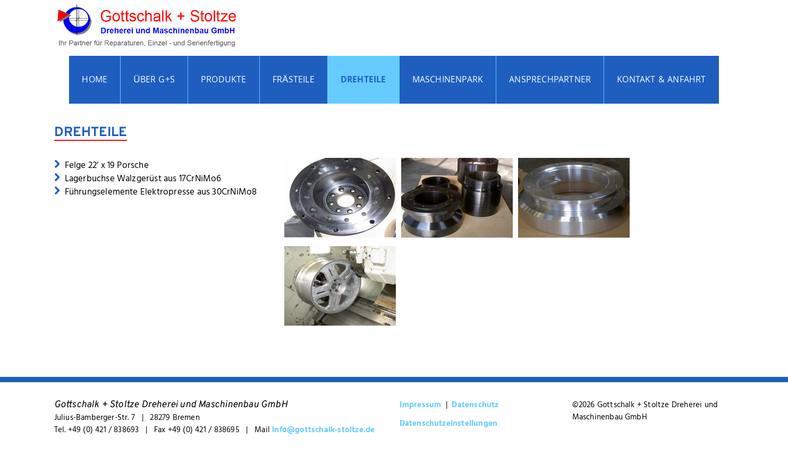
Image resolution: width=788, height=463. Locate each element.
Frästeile (294, 80)
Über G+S (154, 80)
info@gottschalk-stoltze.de (323, 429)
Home (94, 80)
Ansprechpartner (550, 80)
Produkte (224, 80)
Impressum (421, 404)
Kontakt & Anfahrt (661, 80)
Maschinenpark (448, 80)
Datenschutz (475, 404)
